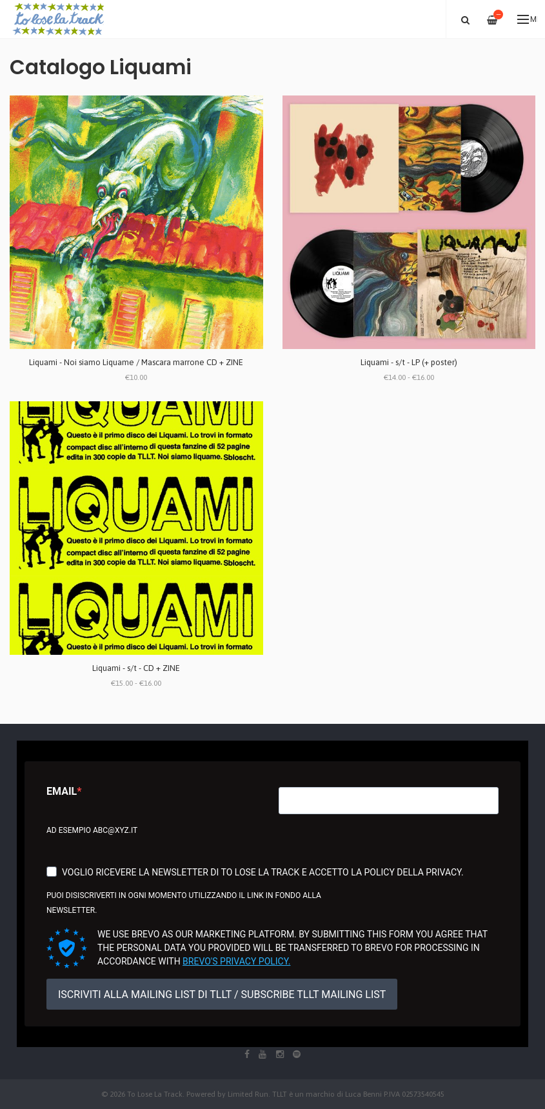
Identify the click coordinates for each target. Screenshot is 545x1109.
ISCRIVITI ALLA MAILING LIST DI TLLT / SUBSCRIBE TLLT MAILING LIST (222, 994)
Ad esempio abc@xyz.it (91, 830)
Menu (527, 19)
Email (61, 791)
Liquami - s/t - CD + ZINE (136, 668)
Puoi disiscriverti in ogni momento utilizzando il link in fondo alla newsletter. (183, 903)
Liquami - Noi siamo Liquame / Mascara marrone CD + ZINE (136, 362)
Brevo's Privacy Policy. (236, 961)
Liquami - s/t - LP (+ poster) (409, 362)
